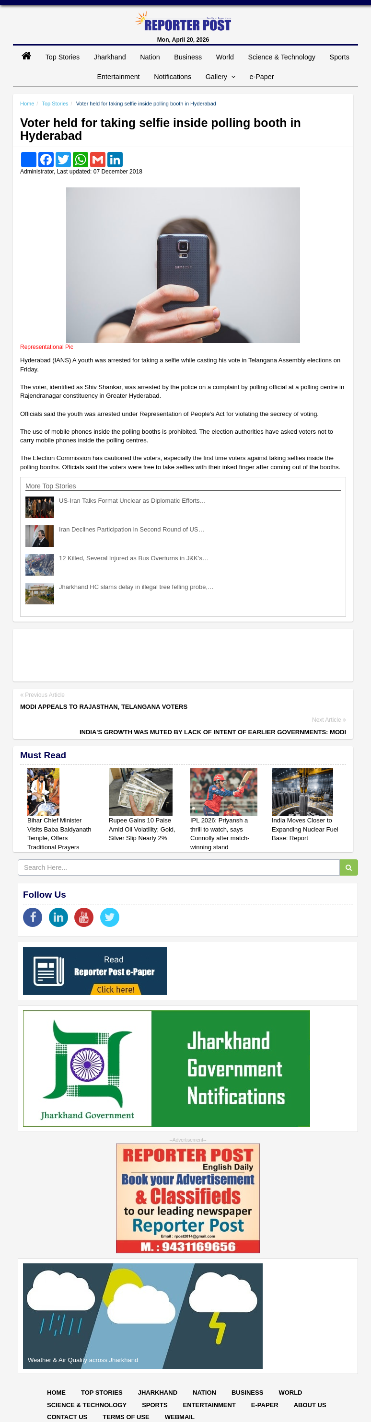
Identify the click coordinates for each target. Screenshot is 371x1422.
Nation (150, 57)
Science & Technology (281, 57)
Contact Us (67, 1417)
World (225, 57)
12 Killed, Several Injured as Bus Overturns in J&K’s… (134, 558)
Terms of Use (126, 1417)
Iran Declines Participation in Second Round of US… (132, 529)
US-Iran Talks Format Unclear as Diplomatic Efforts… (132, 500)
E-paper (264, 1405)
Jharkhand (110, 57)
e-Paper (262, 77)
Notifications (172, 77)
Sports (339, 57)
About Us (310, 1405)
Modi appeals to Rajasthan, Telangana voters (103, 706)
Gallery (220, 77)
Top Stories (63, 57)
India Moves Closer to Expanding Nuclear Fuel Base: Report (305, 829)
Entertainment (118, 77)
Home (27, 103)
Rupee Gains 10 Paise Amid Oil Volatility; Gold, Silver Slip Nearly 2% (142, 829)
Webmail (180, 1417)
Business (188, 57)
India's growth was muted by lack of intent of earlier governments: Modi (213, 732)
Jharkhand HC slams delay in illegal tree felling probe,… (136, 586)
